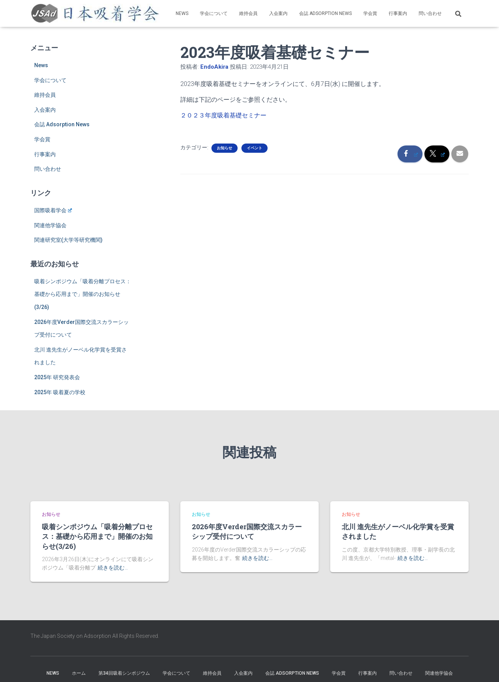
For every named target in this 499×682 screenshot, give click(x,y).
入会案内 (278, 13)
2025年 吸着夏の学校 (59, 392)
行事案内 (398, 13)
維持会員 (248, 13)
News (182, 13)
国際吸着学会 (53, 210)
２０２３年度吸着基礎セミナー (223, 115)
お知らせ (224, 148)
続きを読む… (113, 568)
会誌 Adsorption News (325, 13)
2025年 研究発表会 (57, 377)
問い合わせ (430, 13)
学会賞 (370, 13)
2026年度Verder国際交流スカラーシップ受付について (247, 531)
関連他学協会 (50, 225)
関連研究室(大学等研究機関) (68, 240)
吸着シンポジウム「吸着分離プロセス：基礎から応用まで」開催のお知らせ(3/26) (82, 294)
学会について (214, 13)
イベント (254, 148)
